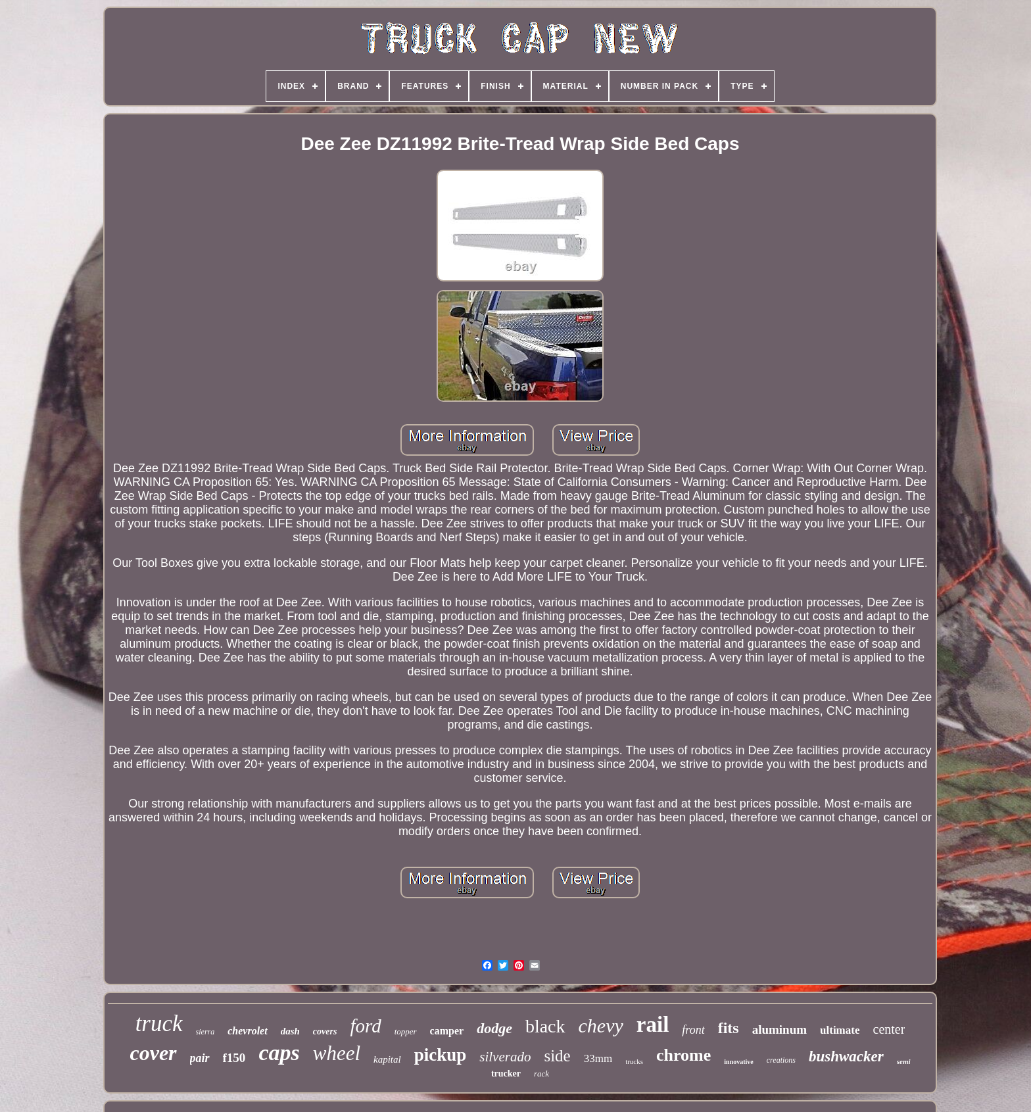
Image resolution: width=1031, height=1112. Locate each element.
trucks (634, 1061)
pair (200, 1058)
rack (541, 1073)
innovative (738, 1061)
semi (904, 1061)
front (693, 1029)
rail (652, 1024)
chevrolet (247, 1030)
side (557, 1056)
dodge (494, 1028)
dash (290, 1031)
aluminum (779, 1029)
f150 (234, 1058)
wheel (336, 1053)
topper (406, 1031)
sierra (205, 1031)
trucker (506, 1073)
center (889, 1029)
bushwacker (846, 1056)
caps (278, 1052)
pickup (440, 1055)
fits (728, 1027)
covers (325, 1031)
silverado (505, 1057)
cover (153, 1053)
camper (447, 1030)
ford (365, 1025)
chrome (683, 1055)
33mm (598, 1058)
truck (159, 1023)
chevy (601, 1025)
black (545, 1026)
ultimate (839, 1030)
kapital (387, 1059)
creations (781, 1060)
